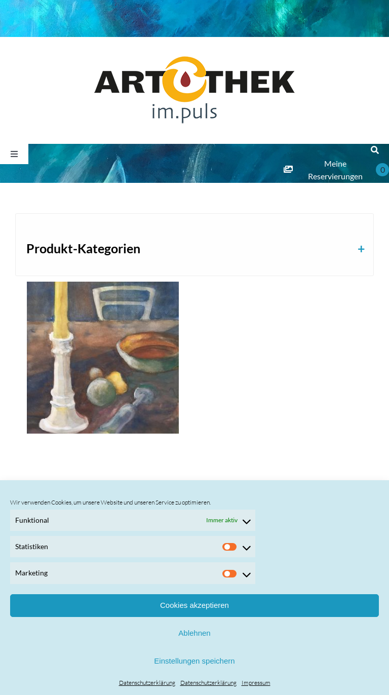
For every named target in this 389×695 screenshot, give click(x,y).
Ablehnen (194, 633)
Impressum (256, 682)
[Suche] (375, 150)
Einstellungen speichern (194, 661)
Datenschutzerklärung (147, 682)
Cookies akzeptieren (194, 605)
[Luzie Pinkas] (103, 358)
